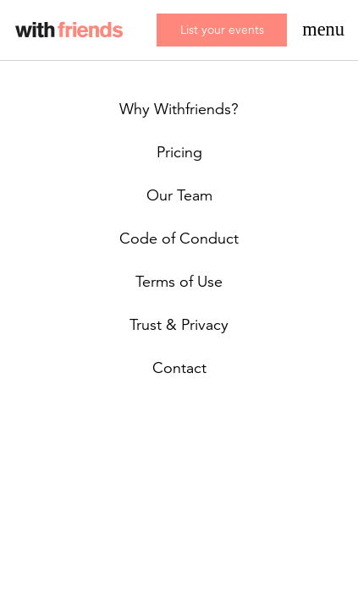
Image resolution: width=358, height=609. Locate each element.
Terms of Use (179, 281)
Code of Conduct (179, 238)
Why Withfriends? (179, 109)
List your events (222, 29)
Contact (179, 368)
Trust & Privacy (179, 324)
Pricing (179, 152)
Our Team (179, 195)
